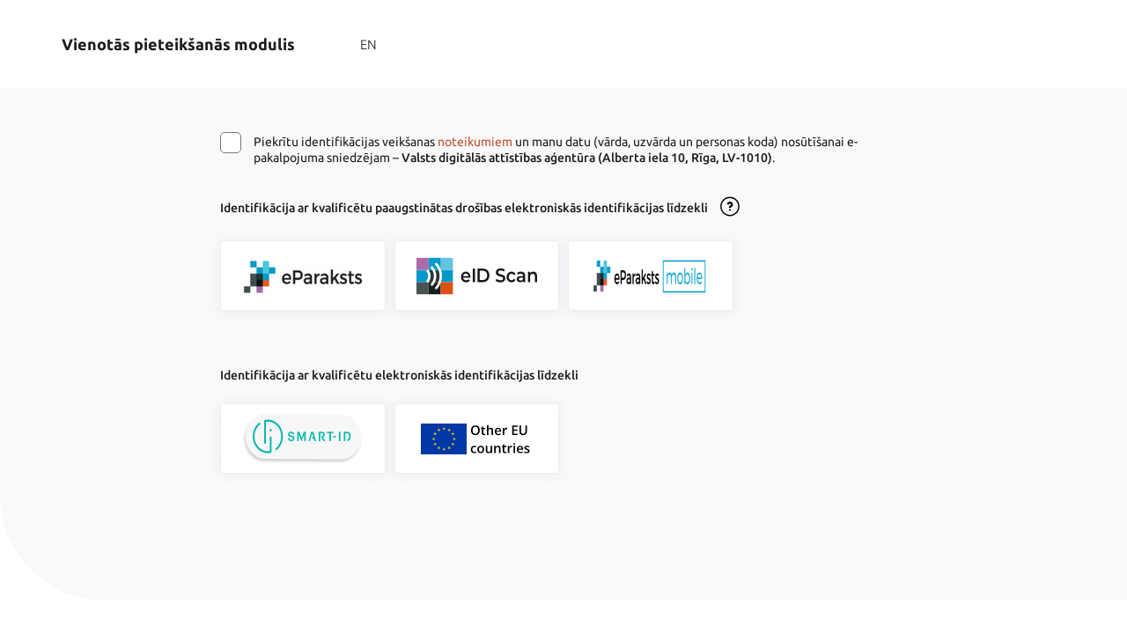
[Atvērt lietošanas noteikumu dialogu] (730, 207)
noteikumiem (475, 142)
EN (368, 44)
